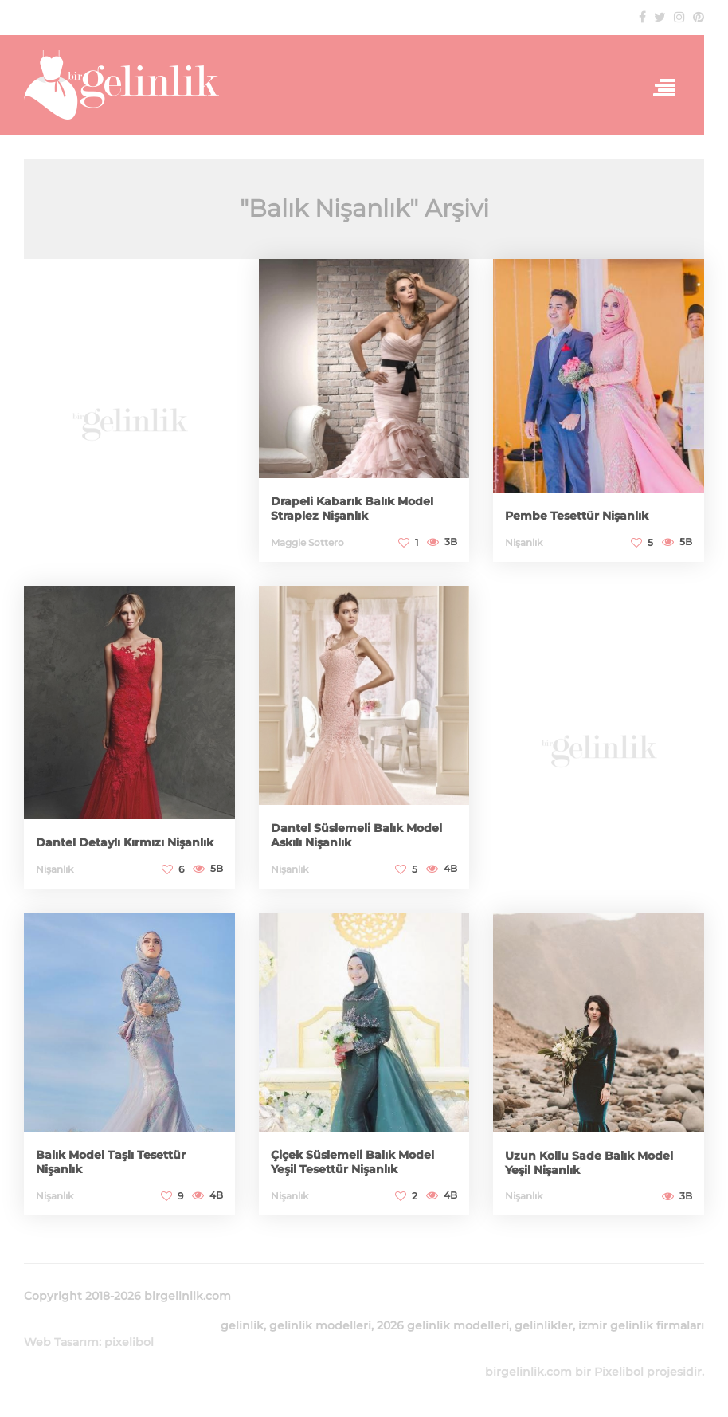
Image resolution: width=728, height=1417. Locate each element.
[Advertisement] (129, 415)
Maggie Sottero (307, 542)
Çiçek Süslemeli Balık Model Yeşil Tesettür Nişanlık (352, 1162)
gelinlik (242, 1325)
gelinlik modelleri (320, 1325)
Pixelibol (619, 1371)
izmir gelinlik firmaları (641, 1325)
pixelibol (129, 1342)
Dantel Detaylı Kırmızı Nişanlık (124, 842)
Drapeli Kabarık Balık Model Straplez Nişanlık (352, 508)
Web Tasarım (61, 1342)
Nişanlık (523, 542)
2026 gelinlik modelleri (443, 1325)
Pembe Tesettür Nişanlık (576, 515)
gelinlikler (544, 1325)
